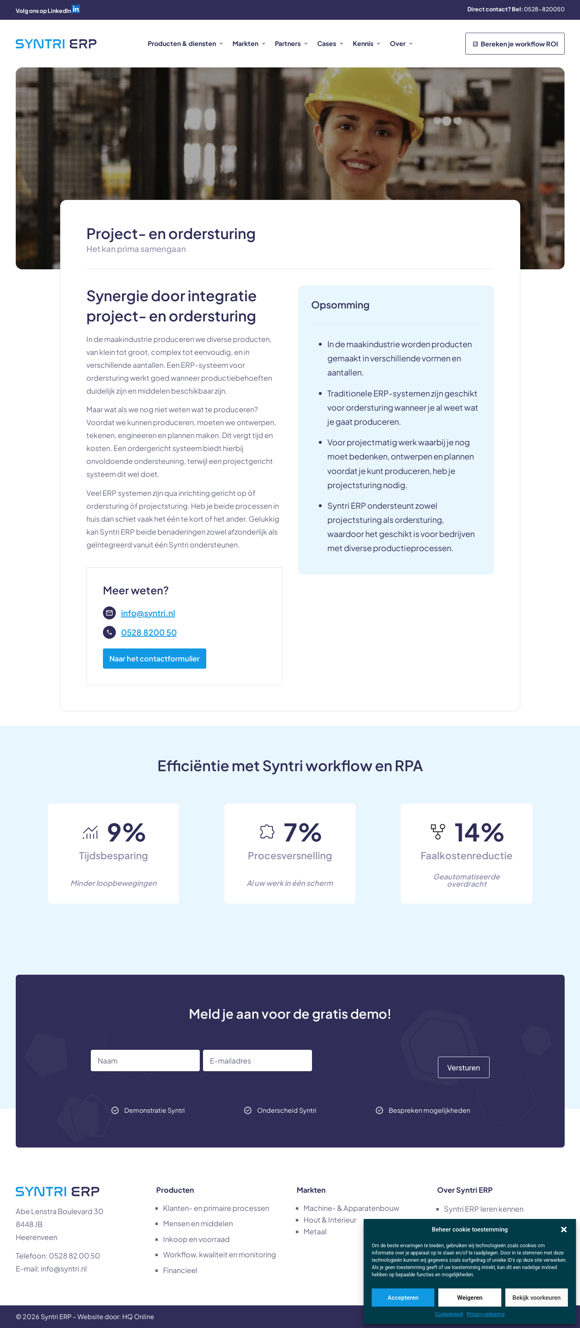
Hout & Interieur (330, 1219)
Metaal (315, 1231)
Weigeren (470, 1297)
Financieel (180, 1270)
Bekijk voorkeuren (536, 1297)
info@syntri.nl (64, 1268)
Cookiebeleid (449, 1314)
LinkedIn (59, 10)
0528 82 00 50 (74, 1255)
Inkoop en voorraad (196, 1239)
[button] (564, 1229)
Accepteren (403, 1297)
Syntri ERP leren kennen (483, 1208)
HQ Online (138, 1316)
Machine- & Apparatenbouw (351, 1208)
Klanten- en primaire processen (216, 1208)
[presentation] (376, 1065)
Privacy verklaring (486, 1314)
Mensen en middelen (198, 1223)
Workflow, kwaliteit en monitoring (219, 1254)
